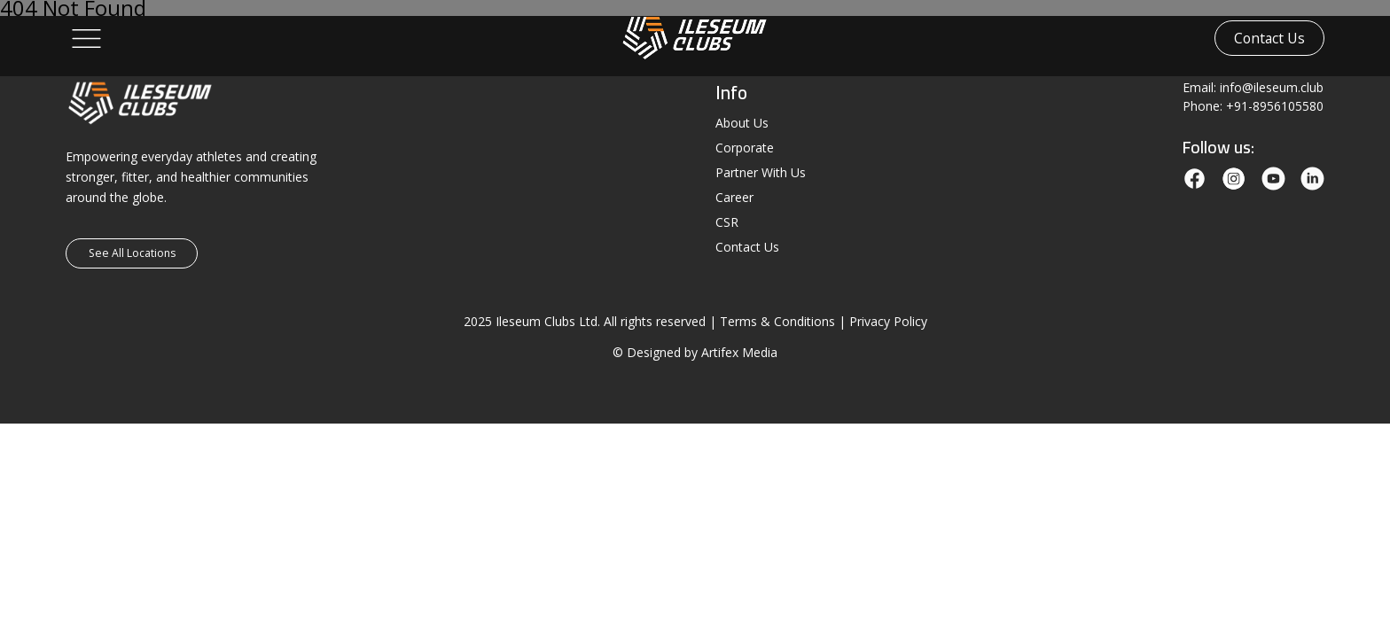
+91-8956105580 (1275, 105)
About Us (742, 122)
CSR (726, 222)
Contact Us (1269, 38)
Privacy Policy (888, 321)
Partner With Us (760, 172)
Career (734, 197)
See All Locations (132, 253)
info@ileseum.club (1272, 87)
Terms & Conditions (777, 321)
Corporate (744, 147)
